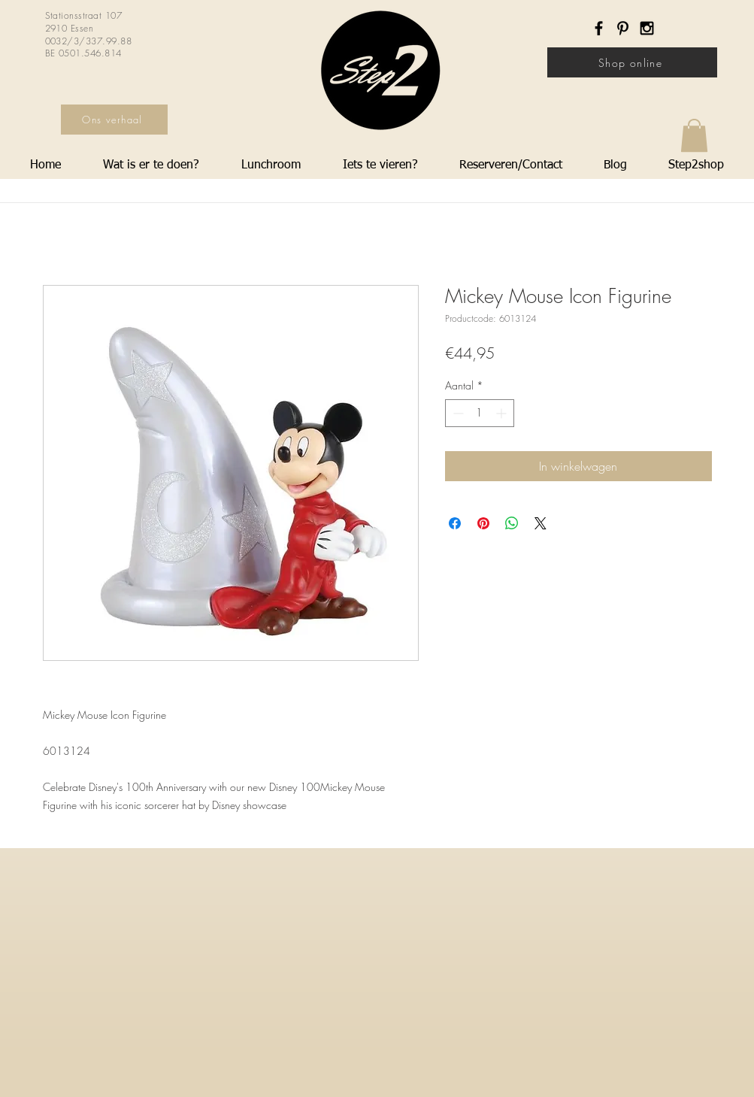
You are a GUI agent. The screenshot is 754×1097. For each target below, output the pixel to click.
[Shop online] (632, 62)
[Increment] (502, 413)
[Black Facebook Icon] (598, 28)
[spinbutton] (479, 413)
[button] (694, 135)
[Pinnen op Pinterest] (483, 523)
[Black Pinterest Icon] (622, 28)
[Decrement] (456, 413)
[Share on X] (540, 523)
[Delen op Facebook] (455, 523)
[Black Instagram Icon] (646, 28)
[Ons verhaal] (114, 120)
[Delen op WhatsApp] (512, 523)
